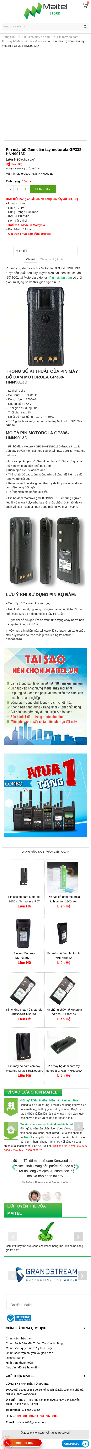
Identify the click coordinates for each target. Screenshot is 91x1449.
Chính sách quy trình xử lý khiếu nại (29, 1348)
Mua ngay (42, 189)
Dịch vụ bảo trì (15, 1357)
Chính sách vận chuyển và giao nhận (29, 1353)
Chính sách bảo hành (19, 1338)
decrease (9, 189)
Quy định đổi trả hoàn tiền (22, 1367)
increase (25, 189)
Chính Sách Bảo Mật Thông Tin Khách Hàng (34, 1343)
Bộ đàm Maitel (21, 1305)
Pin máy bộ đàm (60, 277)
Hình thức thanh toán (19, 1362)
